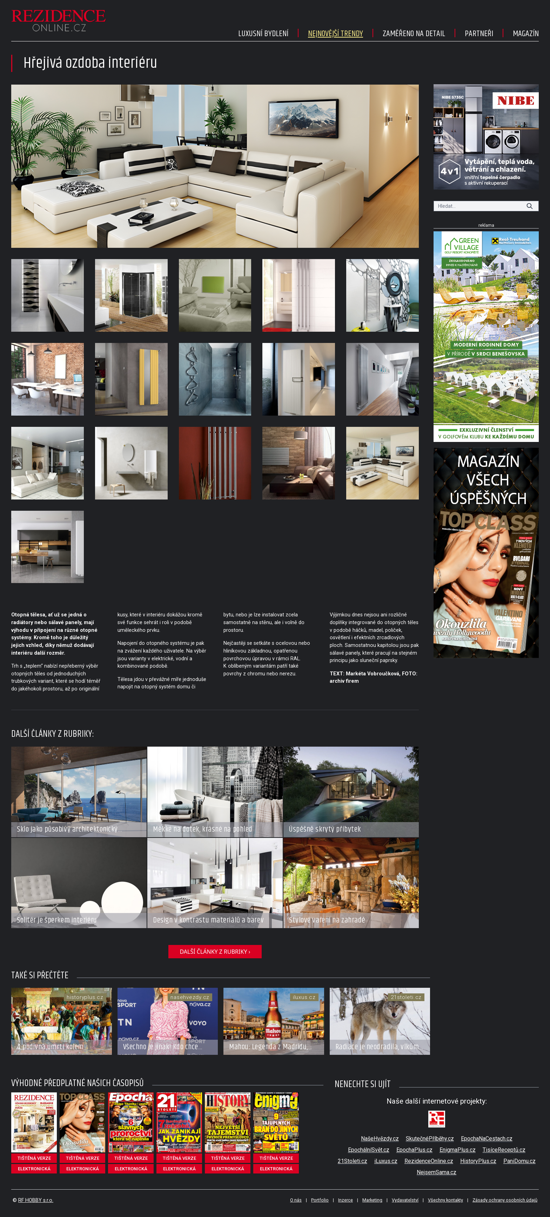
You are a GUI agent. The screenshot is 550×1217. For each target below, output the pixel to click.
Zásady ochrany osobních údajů (504, 1200)
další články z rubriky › (215, 951)
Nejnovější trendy (335, 33)
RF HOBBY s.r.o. (35, 1200)
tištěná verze (34, 1158)
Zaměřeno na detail (414, 33)
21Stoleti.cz (352, 1161)
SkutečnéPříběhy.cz (430, 1138)
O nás (296, 1200)
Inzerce (345, 1200)
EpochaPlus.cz (414, 1149)
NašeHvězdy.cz (380, 1138)
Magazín (526, 33)
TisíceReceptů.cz (504, 1149)
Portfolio (320, 1200)
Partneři (479, 33)
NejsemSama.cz (436, 1172)
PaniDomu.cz (519, 1161)
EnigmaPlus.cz (458, 1149)
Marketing (372, 1200)
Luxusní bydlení (263, 33)
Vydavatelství (405, 1200)
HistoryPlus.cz (478, 1161)
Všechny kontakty (445, 1200)
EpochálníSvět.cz (368, 1149)
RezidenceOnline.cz (428, 1161)
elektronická (34, 1168)
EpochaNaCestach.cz (486, 1138)
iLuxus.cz (385, 1161)
